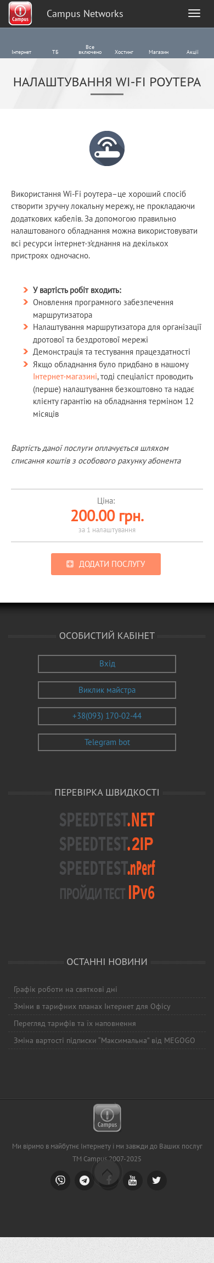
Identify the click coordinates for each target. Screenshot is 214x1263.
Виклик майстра (107, 690)
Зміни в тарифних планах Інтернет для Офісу (92, 1006)
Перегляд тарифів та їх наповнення (75, 1023)
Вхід (107, 663)
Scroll (107, 1172)
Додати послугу (112, 564)
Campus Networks (85, 13)
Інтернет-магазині (65, 376)
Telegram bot (107, 742)
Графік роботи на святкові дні (65, 989)
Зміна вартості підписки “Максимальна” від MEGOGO (104, 1040)
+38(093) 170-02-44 (107, 715)
